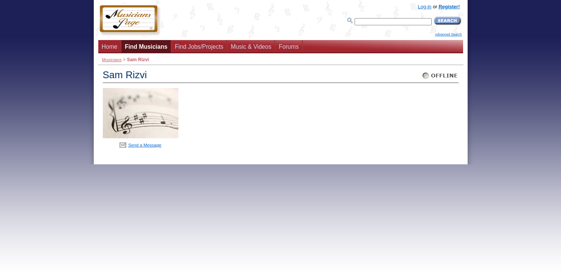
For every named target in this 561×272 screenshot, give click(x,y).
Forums (289, 46)
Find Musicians (146, 46)
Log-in (424, 6)
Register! (449, 6)
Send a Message (144, 144)
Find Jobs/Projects (199, 46)
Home (110, 46)
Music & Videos (251, 46)
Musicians (112, 59)
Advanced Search (448, 34)
